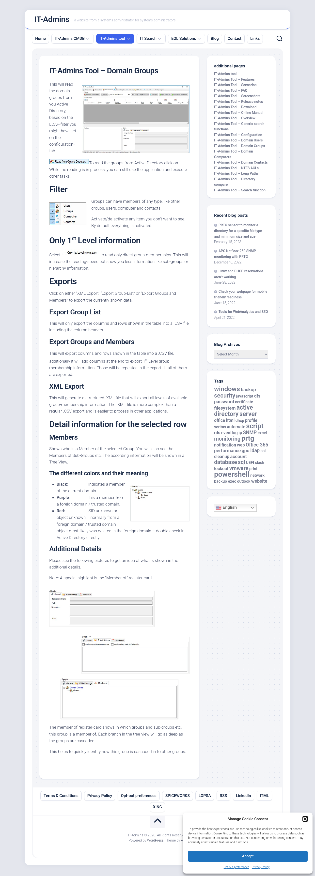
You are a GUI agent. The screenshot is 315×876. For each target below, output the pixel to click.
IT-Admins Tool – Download (235, 108)
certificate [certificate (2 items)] (244, 403)
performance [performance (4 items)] (227, 452)
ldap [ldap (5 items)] (255, 452)
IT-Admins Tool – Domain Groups (239, 147)
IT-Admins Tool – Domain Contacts (241, 164)
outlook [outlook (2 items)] (243, 482)
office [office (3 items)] (219, 421)
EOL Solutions (183, 39)
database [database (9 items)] (225, 463)
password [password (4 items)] (224, 403)
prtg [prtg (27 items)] (247, 439)
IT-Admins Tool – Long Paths (236, 175)
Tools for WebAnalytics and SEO (243, 313)
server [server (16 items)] (248, 415)
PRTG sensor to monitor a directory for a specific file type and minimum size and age (238, 231)
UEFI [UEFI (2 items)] (250, 463)
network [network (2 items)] (257, 476)
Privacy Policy (260, 867)
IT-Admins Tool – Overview (234, 119)
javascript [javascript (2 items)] (244, 397)
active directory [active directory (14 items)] (233, 412)
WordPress (155, 841)
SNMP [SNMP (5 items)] (250, 433)
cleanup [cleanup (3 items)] (221, 457)
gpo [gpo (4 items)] (246, 452)
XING (157, 808)
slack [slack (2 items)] (259, 463)
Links (255, 39)
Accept (247, 856)
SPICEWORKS (177, 796)
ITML (264, 796)
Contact (234, 39)
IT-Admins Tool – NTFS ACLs (236, 169)
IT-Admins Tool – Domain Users (238, 141)
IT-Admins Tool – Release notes (238, 103)
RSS (223, 796)
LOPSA (205, 796)
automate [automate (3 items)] (236, 428)
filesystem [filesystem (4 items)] (225, 409)
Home (40, 39)
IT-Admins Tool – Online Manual (238, 114)
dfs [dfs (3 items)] (257, 397)
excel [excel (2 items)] (262, 433)
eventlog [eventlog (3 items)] (229, 433)
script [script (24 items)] (255, 427)
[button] (305, 818)
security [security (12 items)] (224, 396)
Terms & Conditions (61, 796)
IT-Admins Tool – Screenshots (237, 97)
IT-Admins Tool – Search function (240, 191)
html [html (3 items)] (230, 421)
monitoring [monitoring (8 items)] (227, 440)
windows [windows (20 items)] (227, 390)
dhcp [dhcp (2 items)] (240, 421)
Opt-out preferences (236, 867)
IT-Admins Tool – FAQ (230, 91)
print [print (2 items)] (253, 469)
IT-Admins (51, 20)
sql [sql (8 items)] (241, 463)
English (226, 509)
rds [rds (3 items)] (217, 433)
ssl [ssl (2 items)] (263, 452)
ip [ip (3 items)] (240, 433)
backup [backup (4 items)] (248, 391)
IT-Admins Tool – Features (234, 80)
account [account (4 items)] (238, 457)
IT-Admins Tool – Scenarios (235, 86)
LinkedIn (243, 796)
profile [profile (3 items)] (251, 421)
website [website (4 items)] (259, 482)
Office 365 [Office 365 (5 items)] (257, 446)
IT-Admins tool (112, 39)
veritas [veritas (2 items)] (220, 428)
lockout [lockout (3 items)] (221, 469)
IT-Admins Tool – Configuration (238, 136)
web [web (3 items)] (241, 446)
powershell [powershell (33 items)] (232, 475)
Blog (215, 39)
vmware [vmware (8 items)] (239, 469)
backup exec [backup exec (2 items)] (225, 482)
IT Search (148, 39)
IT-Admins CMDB (70, 39)
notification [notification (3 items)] (225, 446)
